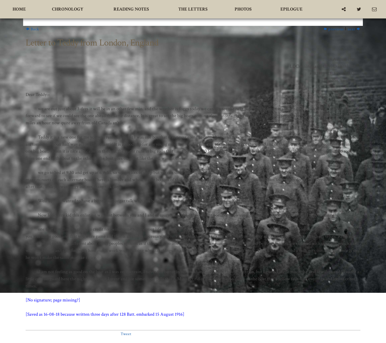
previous (333, 29)
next (354, 29)
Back (32, 29)
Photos (243, 9)
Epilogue (291, 9)
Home (19, 9)
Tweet (126, 334)
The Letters (193, 9)
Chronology (67, 9)
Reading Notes (131, 9)
